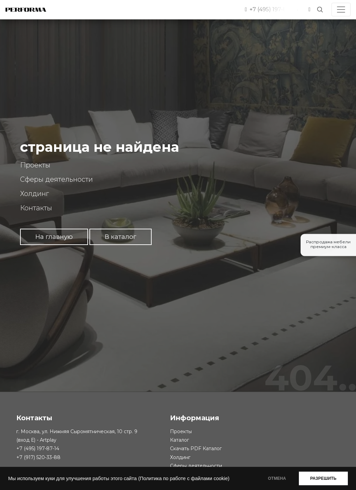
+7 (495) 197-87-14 (37, 448)
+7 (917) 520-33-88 (38, 457)
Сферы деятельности (56, 179)
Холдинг (34, 194)
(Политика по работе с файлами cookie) (183, 478)
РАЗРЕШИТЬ (323, 478)
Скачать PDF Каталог (196, 448)
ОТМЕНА (276, 478)
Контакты (36, 208)
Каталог (179, 440)
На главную (54, 237)
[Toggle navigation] (341, 9)
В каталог (120, 237)
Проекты (35, 165)
